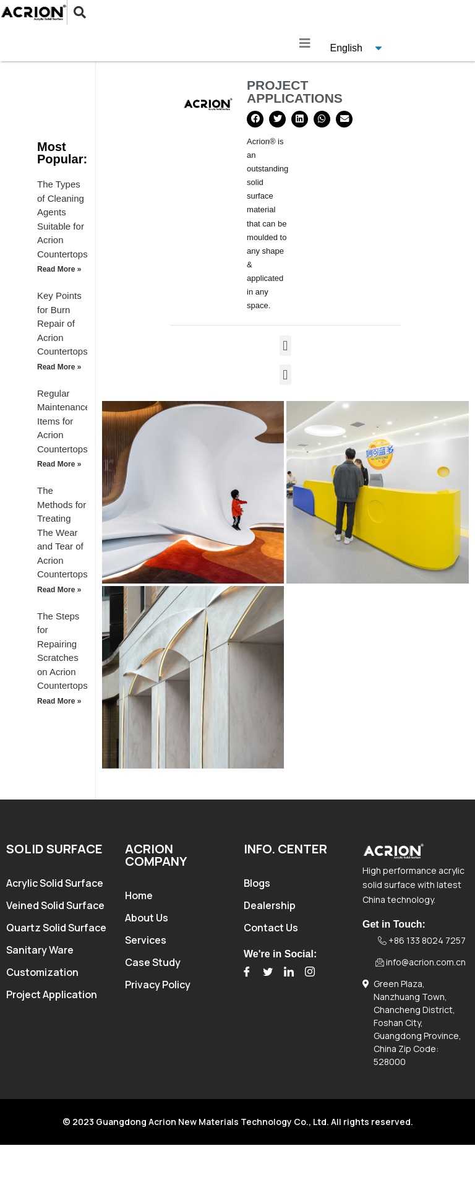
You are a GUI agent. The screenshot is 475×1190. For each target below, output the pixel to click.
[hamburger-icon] (305, 43)
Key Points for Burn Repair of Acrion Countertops (62, 323)
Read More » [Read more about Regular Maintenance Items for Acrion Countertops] (59, 464)
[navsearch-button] (70, 12)
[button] (255, 119)
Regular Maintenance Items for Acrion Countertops (63, 421)
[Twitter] (268, 972)
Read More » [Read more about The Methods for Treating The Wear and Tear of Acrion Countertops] (59, 589)
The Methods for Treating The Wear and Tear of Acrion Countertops (62, 532)
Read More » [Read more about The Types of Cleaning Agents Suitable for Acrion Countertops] (59, 269)
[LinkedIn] (289, 972)
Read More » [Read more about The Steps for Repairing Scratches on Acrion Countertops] (59, 701)
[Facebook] (247, 972)
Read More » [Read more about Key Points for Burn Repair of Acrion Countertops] (59, 367)
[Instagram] (310, 972)
